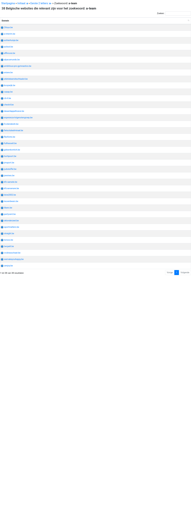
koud (167, 403)
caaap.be (6, 167)
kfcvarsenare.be (9, 352)
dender (150, 231)
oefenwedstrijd (154, 234)
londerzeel (151, 416)
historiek (151, 205)
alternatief (151, 406)
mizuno (153, 298)
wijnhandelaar (153, 327)
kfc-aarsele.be (8, 339)
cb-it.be (5, 177)
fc (155, 231)
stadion (150, 419)
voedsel (168, 253)
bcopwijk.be (7, 151)
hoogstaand (152, 397)
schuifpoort (152, 292)
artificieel (162, 394)
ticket (164, 378)
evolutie (163, 180)
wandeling (158, 97)
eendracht (157, 135)
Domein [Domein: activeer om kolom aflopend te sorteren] (5, 24)
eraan (158, 445)
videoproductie (163, 454)
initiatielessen (153, 311)
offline (161, 489)
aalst (149, 135)
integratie (151, 505)
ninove (165, 100)
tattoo (159, 250)
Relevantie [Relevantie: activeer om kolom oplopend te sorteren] (182, 24)
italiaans (151, 323)
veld (170, 441)
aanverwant (152, 225)
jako (169, 298)
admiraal (151, 241)
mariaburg (167, 476)
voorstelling (166, 311)
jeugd (167, 263)
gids (156, 272)
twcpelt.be (6, 464)
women (157, 368)
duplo (154, 30)
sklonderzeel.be (9, 416)
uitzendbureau (153, 49)
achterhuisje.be (9, 59)
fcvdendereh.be (9, 231)
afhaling (150, 330)
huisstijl (150, 441)
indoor (161, 139)
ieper (149, 126)
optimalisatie (153, 84)
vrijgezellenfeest (164, 190)
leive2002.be (8, 368)
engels (159, 205)
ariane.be (6, 126)
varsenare (151, 352)
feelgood (166, 221)
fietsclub (160, 241)
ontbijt (150, 154)
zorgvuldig (151, 88)
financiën (164, 84)
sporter (150, 432)
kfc (156, 339)
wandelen (151, 104)
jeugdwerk (151, 190)
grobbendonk (162, 323)
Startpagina (8, 3)
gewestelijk (163, 339)
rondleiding (166, 451)
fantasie (161, 62)
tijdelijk (156, 46)
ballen (163, 298)
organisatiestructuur (163, 432)
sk (158, 416)
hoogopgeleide (154, 53)
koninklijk (167, 135)
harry (170, 30)
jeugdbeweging (162, 276)
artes (149, 170)
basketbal (164, 154)
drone (149, 451)
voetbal (150, 480)
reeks (163, 416)
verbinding (151, 492)
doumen (153, 464)
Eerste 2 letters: (41, 3)
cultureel (164, 186)
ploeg (161, 263)
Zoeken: (174, 13)
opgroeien (160, 59)
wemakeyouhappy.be (11, 486)
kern (168, 416)
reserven (159, 343)
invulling (164, 170)
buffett (160, 406)
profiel (164, 53)
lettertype (151, 250)
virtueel (156, 451)
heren (156, 154)
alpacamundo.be (9, 97)
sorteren (151, 33)
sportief (150, 343)
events (150, 486)
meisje (158, 480)
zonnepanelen (166, 72)
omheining (163, 285)
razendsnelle (153, 180)
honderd (151, 59)
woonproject (162, 167)
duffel (149, 308)
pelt (160, 464)
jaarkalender (167, 110)
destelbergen (153, 244)
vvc (159, 476)
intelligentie (152, 394)
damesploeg (152, 263)
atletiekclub (152, 139)
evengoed (151, 167)
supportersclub (154, 378)
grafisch (159, 502)
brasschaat (152, 476)
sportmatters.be (9, 429)
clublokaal (164, 244)
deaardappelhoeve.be (12, 202)
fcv (169, 231)
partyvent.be (7, 403)
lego (149, 30)
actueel (165, 202)
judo (155, 308)
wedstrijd (156, 110)
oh (148, 368)
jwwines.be (7, 323)
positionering (161, 441)
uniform (150, 276)
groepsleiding (165, 272)
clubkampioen (153, 467)
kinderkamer (152, 253)
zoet (159, 202)
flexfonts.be (7, 250)
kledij (167, 241)
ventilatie (151, 69)
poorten (150, 288)
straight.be (7, 441)
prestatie (162, 308)
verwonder (151, 62)
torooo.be (6, 451)
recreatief (151, 381)
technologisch (163, 177)
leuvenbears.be (9, 378)
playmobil (162, 30)
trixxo (149, 46)
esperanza (151, 218)
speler (163, 352)
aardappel (151, 202)
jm (158, 298)
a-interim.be (7, 46)
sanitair (159, 69)
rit (148, 464)
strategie (168, 502)
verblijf (150, 129)
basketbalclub (160, 151)
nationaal (159, 266)
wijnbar (164, 327)
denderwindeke (154, 100)
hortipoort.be (8, 285)
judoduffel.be (8, 308)
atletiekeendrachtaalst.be (13, 135)
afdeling (150, 266)
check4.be (6, 186)
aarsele (150, 339)
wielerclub (165, 467)
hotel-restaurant (159, 126)
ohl (151, 368)
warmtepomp (153, 72)
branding (151, 445)
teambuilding (153, 186)
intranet (163, 113)
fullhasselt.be (8, 263)
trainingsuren (153, 113)
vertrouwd (151, 177)
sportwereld (152, 435)
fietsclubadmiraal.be (11, 241)
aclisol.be (6, 69)
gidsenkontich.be (10, 272)
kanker (160, 218)
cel (156, 355)
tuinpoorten (152, 285)
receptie (150, 403)
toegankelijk (159, 486)
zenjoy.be (6, 502)
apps (158, 505)
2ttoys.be (6, 30)
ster (155, 129)
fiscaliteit (151, 81)
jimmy (164, 368)
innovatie (165, 390)
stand (170, 368)
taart (161, 253)
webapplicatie (153, 390)
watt (170, 126)
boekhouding (162, 81)
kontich (150, 272)
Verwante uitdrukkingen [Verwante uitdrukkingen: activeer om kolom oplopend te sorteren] (127, 24)
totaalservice (153, 75)
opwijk (150, 151)
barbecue (151, 193)
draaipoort (160, 288)
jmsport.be (7, 298)
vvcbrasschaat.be (10, 476)
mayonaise (152, 489)
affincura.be (7, 81)
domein (150, 429)
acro (149, 110)
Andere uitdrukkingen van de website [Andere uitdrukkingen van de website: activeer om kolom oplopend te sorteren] (159, 22)
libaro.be (6, 390)
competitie (162, 231)
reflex (170, 180)
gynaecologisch (154, 221)
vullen (168, 62)
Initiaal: (22, 3)
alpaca (150, 97)
